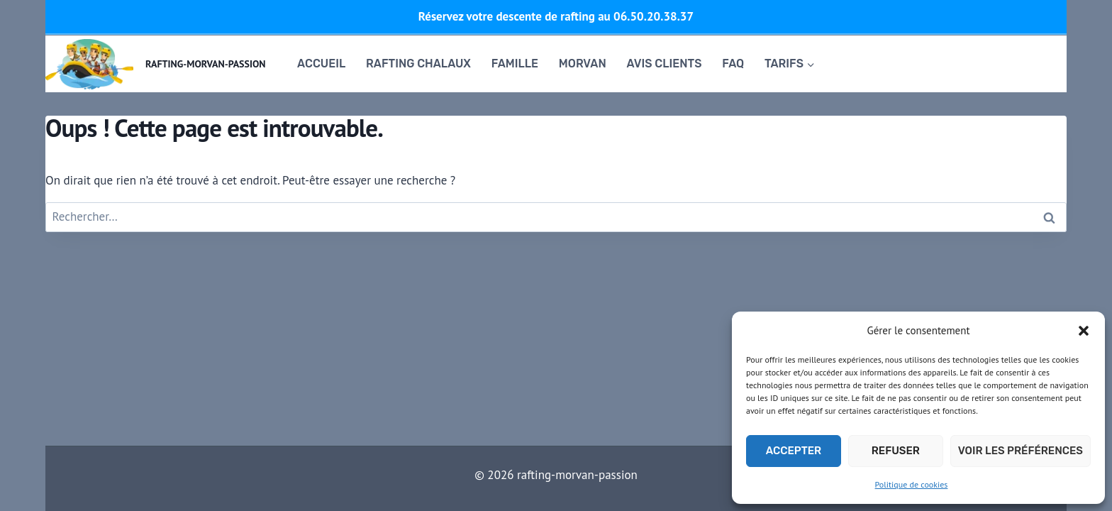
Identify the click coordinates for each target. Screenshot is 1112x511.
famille (514, 63)
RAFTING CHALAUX (418, 63)
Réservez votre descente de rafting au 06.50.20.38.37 (556, 16)
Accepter (793, 450)
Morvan (582, 63)
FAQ (733, 63)
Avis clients (664, 63)
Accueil (321, 63)
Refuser (896, 450)
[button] (1084, 331)
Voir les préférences (1020, 450)
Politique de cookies (911, 484)
